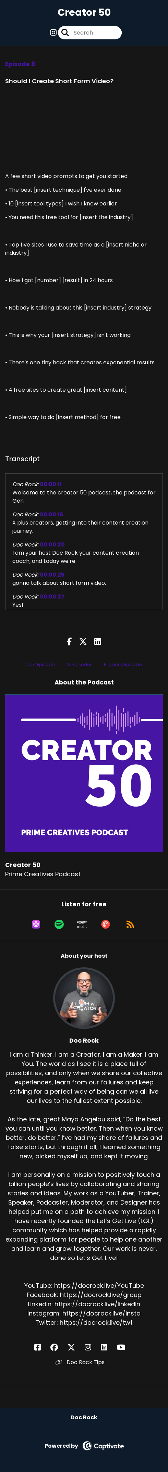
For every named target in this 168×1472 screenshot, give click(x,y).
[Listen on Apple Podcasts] (36, 924)
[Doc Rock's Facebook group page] (58, 1347)
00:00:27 (52, 597)
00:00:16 (51, 514)
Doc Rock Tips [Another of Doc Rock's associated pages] (80, 1362)
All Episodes (79, 664)
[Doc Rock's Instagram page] (92, 1347)
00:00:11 (51, 484)
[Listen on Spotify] (59, 924)
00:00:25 (52, 575)
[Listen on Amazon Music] (82, 924)
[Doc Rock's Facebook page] (41, 1347)
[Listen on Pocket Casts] (105, 924)
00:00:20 (52, 545)
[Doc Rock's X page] (75, 1347)
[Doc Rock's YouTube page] (125, 1347)
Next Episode (40, 664)
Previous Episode (123, 664)
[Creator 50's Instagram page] (53, 32)
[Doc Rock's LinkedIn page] (108, 1347)
